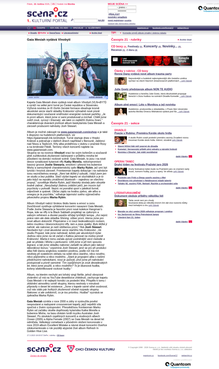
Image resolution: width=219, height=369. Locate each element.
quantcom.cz (142, 28)
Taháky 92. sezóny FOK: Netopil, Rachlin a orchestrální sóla (148, 183)
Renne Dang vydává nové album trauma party (143, 73)
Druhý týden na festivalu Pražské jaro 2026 (141, 164)
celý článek (177, 140)
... (190, 156)
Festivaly (135, 46)
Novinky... (172, 46)
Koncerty (152, 46)
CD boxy (60, 335)
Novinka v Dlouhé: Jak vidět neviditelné (137, 152)
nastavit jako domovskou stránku (121, 24)
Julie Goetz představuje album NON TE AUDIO (143, 89)
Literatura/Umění (71, 33)
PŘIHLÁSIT (114, 14)
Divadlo (33, 33)
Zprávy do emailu (38, 355)
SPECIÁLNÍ (78, 28)
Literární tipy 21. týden (129, 217)
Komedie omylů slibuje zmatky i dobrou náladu (144, 33)
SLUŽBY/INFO (94, 28)
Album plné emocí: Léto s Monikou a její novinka (145, 104)
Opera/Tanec (54, 33)
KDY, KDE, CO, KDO (59, 28)
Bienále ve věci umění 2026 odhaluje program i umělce (145, 211)
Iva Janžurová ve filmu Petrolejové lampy (138, 214)
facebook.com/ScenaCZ (162, 28)
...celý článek (186, 81)
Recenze (118, 50)
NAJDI (101, 20)
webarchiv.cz (183, 28)
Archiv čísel (97, 33)
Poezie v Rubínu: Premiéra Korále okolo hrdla (143, 133)
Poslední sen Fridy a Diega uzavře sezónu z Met (142, 177)
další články (182, 156)
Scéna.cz (32, 8)
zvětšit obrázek (96, 97)
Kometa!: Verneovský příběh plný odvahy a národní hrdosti (147, 149)
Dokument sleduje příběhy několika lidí (139, 195)
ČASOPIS (41, 28)
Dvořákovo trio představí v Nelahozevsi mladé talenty (144, 180)
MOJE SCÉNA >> (118, 3)
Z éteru (132, 50)
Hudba (43, 33)
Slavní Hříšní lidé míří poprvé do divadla (138, 146)
